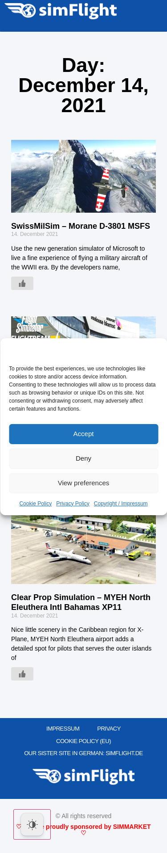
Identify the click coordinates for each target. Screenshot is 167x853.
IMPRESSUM (62, 728)
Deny (83, 458)
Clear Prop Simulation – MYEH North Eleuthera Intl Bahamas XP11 (81, 602)
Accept (83, 433)
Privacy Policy (73, 503)
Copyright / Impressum (121, 503)
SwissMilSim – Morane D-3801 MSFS (80, 226)
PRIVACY (109, 728)
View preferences (84, 483)
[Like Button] (22, 283)
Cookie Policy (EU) (83, 741)
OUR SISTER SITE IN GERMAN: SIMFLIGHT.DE (83, 753)
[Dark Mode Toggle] (32, 824)
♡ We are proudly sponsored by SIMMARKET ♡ (83, 829)
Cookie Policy (35, 503)
